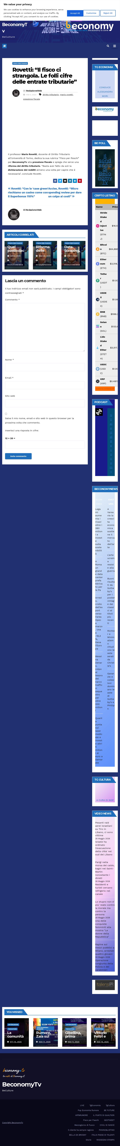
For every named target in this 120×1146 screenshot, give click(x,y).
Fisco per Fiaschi (20, 63)
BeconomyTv (21, 1084)
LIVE (82, 1105)
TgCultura (12, 1029)
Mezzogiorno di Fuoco (84, 1125)
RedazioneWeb (34, 90)
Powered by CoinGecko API (104, 388)
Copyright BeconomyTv (12, 1123)
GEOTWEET (109, 1120)
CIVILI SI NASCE (107, 1125)
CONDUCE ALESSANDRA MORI (105, 91)
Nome (9, 359)
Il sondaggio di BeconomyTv (105, 169)
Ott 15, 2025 (16, 1042)
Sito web (10, 395)
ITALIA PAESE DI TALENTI (103, 1135)
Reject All (87, 15)
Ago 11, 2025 (44, 1042)
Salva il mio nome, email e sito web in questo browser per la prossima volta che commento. (39, 420)
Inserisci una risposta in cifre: (22, 430)
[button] (108, 46)
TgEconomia (95, 1105)
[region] (60, 12)
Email (9, 377)
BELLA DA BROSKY (77, 1135)
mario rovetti (66, 94)
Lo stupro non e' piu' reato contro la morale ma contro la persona (105, 908)
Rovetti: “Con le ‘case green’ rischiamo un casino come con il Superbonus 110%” (28, 192)
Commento (12, 299)
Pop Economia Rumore (42, 1028)
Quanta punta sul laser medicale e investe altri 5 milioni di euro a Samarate (99, 740)
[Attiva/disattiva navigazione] (114, 46)
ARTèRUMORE (13, 1024)
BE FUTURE (109, 1110)
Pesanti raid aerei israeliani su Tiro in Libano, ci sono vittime (104, 829)
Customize (68, 15)
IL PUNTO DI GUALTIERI (103, 1115)
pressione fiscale (31, 99)
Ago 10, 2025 (103, 1042)
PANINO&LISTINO (106, 1130)
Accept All (107, 15)
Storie (88, 1140)
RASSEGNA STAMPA (105, 1140)
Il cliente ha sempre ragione (81, 1130)
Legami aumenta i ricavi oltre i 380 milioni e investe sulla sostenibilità (98, 531)
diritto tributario (51, 94)
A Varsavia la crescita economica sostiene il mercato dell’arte (111, 528)
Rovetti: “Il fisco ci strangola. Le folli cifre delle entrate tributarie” (44, 75)
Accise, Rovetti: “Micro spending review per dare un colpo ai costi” (65, 192)
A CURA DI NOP (105, 800)
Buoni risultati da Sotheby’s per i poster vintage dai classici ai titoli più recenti (111, 601)
